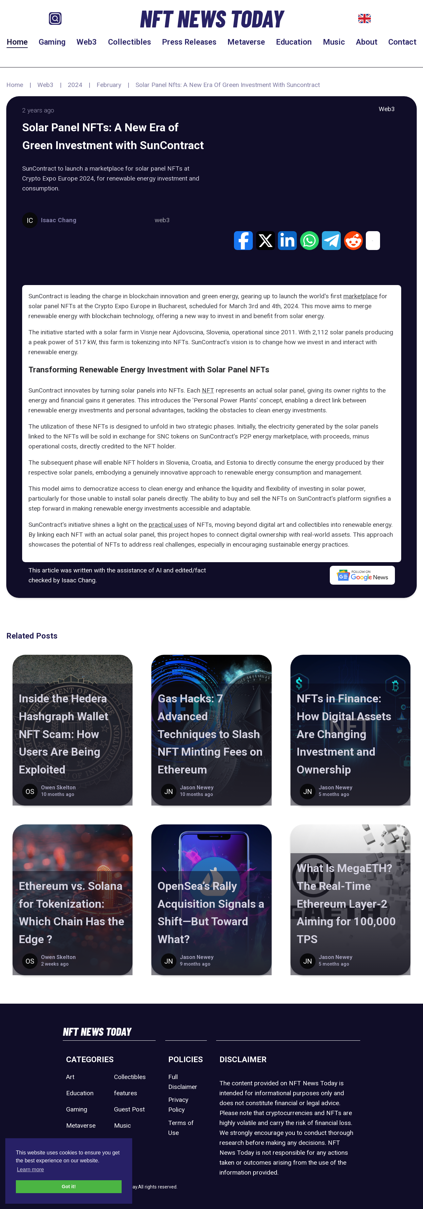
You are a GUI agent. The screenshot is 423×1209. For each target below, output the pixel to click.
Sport (121, 1142)
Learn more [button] (30, 1169)
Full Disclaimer (182, 1082)
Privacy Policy (178, 1104)
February (108, 85)
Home (17, 42)
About (366, 42)
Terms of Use (181, 1128)
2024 (75, 85)
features (125, 1093)
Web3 (86, 42)
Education (294, 42)
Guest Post (129, 1109)
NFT (208, 390)
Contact (402, 42)
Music (334, 42)
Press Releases (189, 42)
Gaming (52, 42)
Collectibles (129, 42)
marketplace (360, 296)
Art (70, 1077)
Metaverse (246, 42)
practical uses (168, 524)
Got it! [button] (69, 1186)
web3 (162, 220)
